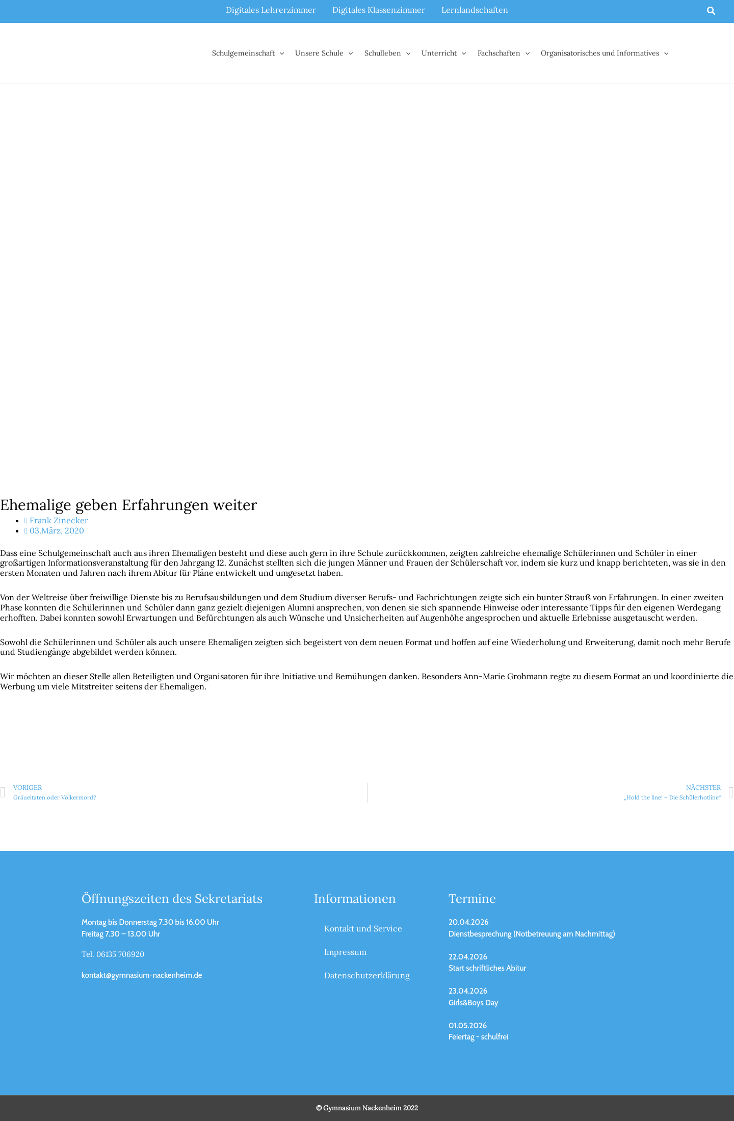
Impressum (345, 952)
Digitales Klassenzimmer (378, 10)
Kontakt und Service (363, 928)
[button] (711, 11)
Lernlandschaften (474, 10)
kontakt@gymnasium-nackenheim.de (142, 975)
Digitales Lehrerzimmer (271, 10)
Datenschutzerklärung (367, 975)
